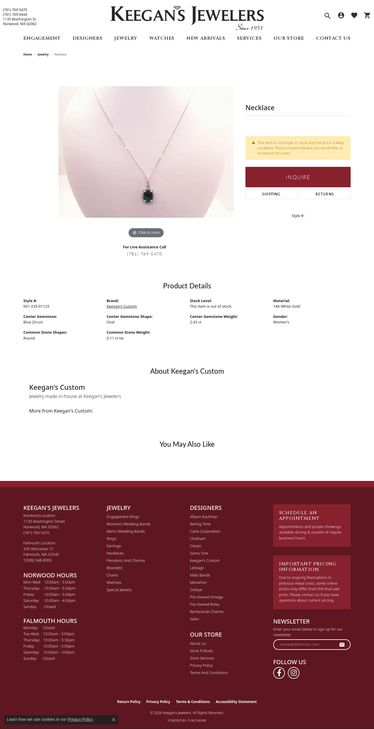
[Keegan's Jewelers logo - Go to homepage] (187, 16)
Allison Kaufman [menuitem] (204, 516)
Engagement (42, 38)
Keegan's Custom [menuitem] (205, 560)
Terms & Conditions (193, 701)
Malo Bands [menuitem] (200, 575)
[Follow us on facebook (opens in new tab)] (279, 673)
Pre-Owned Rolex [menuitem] (204, 604)
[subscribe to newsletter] (342, 644)
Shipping (271, 194)
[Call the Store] (36, 532)
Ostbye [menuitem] (196, 589)
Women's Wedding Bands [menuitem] (128, 524)
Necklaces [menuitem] (115, 553)
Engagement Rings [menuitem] (123, 516)
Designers (88, 38)
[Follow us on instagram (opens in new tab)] (293, 673)
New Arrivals (205, 38)
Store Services (202, 658)
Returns (325, 194)
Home (27, 54)
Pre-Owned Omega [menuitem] (206, 597)
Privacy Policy (201, 665)
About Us (198, 643)
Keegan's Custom (122, 306)
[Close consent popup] (113, 719)
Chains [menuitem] (112, 575)
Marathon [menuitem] (198, 582)
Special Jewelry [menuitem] (119, 589)
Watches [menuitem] (114, 582)
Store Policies (201, 650)
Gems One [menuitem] (199, 553)
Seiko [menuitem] (194, 618)
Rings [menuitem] (111, 538)
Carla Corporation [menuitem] (205, 531)
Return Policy (129, 701)
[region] (146, 152)
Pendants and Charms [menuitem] (126, 560)
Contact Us (333, 38)
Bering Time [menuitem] (200, 524)
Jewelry (125, 38)
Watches (162, 38)
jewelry (43, 54)
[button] (327, 16)
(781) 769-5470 (15, 10)
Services (249, 38)
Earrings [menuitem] (114, 545)
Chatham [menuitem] (198, 538)
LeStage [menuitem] (197, 567)
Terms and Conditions (209, 672)
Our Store (288, 38)
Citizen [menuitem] (195, 545)
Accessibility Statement (236, 701)
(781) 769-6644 (15, 14)
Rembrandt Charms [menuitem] (207, 611)
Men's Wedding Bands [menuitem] (126, 531)
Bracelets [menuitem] (114, 567)
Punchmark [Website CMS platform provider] (197, 720)
